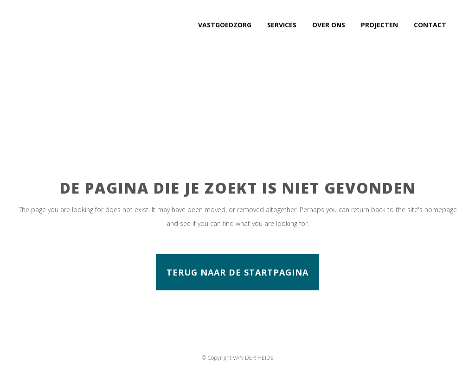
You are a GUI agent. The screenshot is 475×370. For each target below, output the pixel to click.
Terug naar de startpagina (237, 272)
